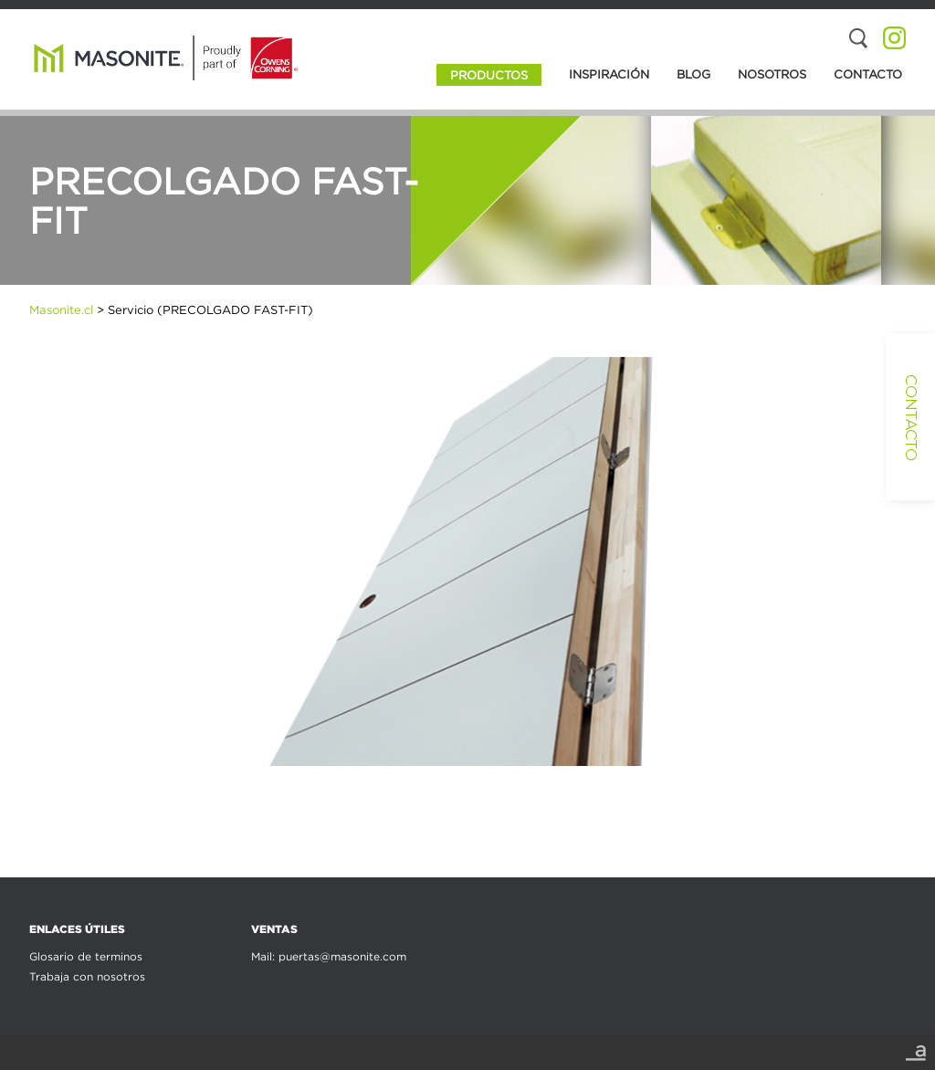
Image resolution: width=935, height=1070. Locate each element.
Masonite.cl (61, 309)
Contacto (868, 74)
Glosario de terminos (85, 956)
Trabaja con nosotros (87, 976)
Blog (693, 74)
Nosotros (772, 74)
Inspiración (609, 74)
